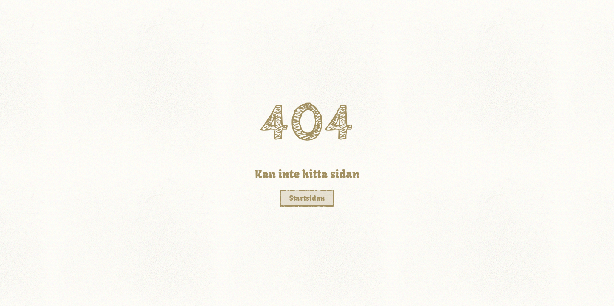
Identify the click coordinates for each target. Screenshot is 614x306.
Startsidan (307, 198)
